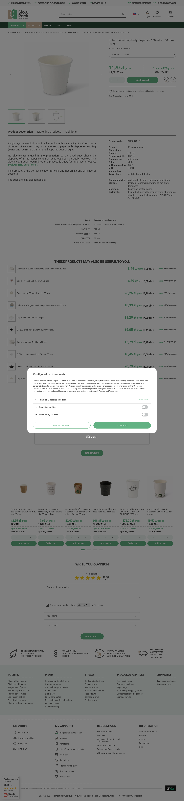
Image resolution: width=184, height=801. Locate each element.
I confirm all (122, 425)
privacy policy (95, 383)
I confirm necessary (62, 425)
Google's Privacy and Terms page (105, 391)
